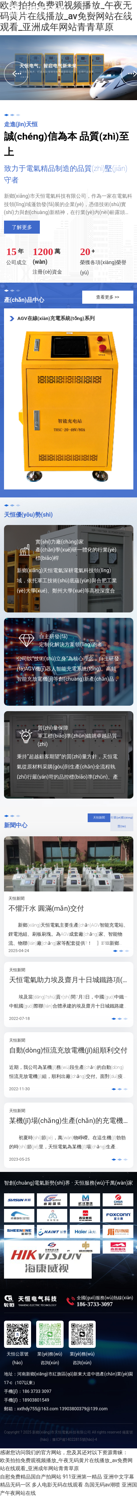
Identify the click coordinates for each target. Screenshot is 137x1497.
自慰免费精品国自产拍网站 (30, 1477)
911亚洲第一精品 (82, 1477)
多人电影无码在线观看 (57, 1485)
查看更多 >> (107, 297)
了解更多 (22, 227)
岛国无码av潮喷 (102, 1485)
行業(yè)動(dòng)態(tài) (122, 822)
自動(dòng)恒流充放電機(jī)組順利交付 (68, 1050)
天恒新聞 (99, 817)
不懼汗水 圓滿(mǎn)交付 (46, 908)
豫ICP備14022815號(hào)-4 (74, 1439)
